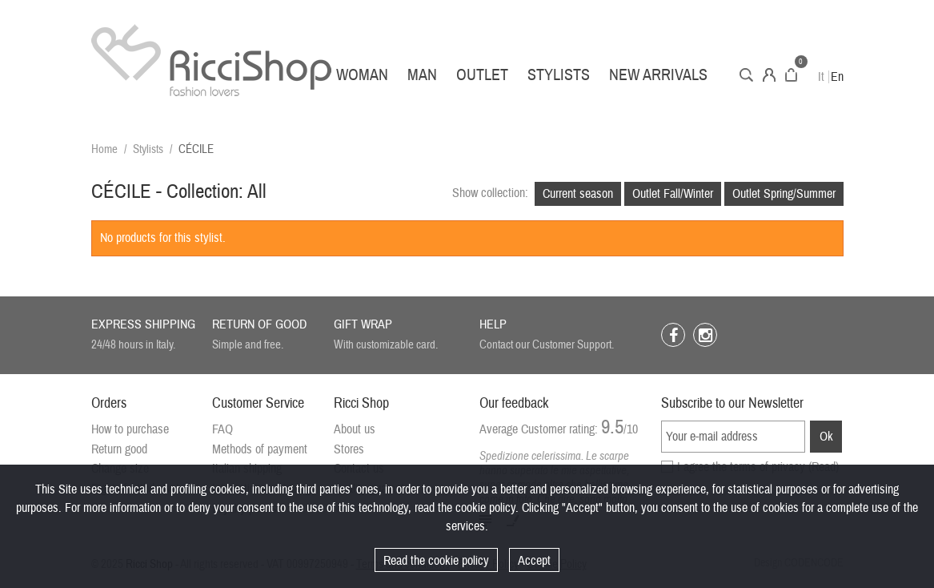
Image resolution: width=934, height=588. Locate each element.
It (821, 77)
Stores (349, 449)
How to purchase (130, 429)
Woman (362, 75)
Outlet (482, 75)
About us (354, 429)
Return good (119, 449)
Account (769, 75)
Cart (791, 75)
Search (746, 75)
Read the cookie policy (436, 561)
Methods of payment (259, 449)
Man (422, 75)
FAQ (222, 429)
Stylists (558, 75)
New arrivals (658, 75)
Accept (534, 561)
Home (104, 149)
